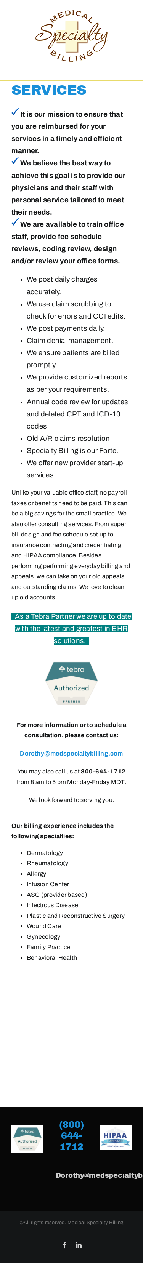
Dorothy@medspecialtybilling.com (71, 753)
